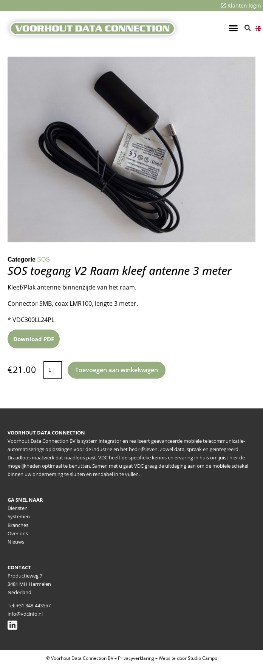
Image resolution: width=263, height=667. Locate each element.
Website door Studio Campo (188, 658)
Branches (18, 525)
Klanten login (241, 5)
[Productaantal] (52, 370)
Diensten (18, 508)
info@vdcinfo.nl (25, 613)
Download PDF (33, 339)
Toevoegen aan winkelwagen (116, 370)
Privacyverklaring (136, 658)
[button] (233, 28)
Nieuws (16, 541)
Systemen (19, 516)
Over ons (18, 533)
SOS (43, 259)
